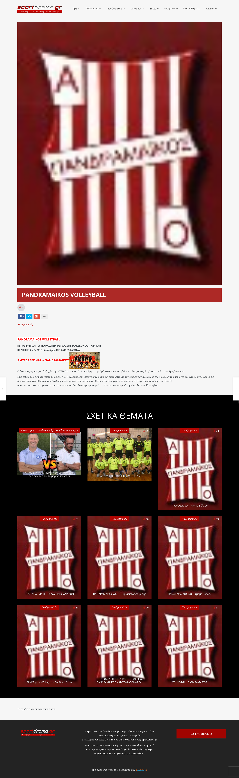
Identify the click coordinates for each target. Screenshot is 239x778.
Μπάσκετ (135, 9)
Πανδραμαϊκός (25, 324)
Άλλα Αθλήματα (191, 8)
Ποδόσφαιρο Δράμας (67, 430)
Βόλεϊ (153, 9)
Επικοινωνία (203, 734)
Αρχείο (210, 9)
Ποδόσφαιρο (114, 9)
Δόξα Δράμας (93, 8)
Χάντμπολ (169, 9)
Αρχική (76, 8)
